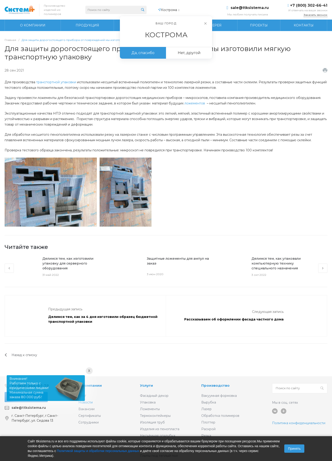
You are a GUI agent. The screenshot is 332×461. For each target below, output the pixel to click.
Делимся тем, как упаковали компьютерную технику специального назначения (276, 263)
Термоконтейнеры (155, 416)
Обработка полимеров (220, 416)
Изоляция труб (152, 422)
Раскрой (208, 429)
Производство (215, 385)
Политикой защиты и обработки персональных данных (98, 451)
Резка (206, 436)
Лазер (206, 409)
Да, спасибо (142, 53)
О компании (90, 385)
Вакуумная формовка (219, 396)
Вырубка (208, 402)
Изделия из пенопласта (159, 429)
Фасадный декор (154, 396)
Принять (294, 448)
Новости (85, 402)
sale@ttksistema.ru (250, 8)
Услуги (146, 385)
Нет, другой (189, 53)
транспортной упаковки (56, 82)
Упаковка (148, 402)
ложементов (194, 103)
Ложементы (150, 409)
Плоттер (208, 422)
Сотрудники (88, 422)
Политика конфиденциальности (298, 423)
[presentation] (9, 268)
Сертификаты (89, 416)
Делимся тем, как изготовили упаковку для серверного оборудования (67, 263)
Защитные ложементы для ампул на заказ (178, 260)
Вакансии (86, 409)
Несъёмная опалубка (157, 436)
